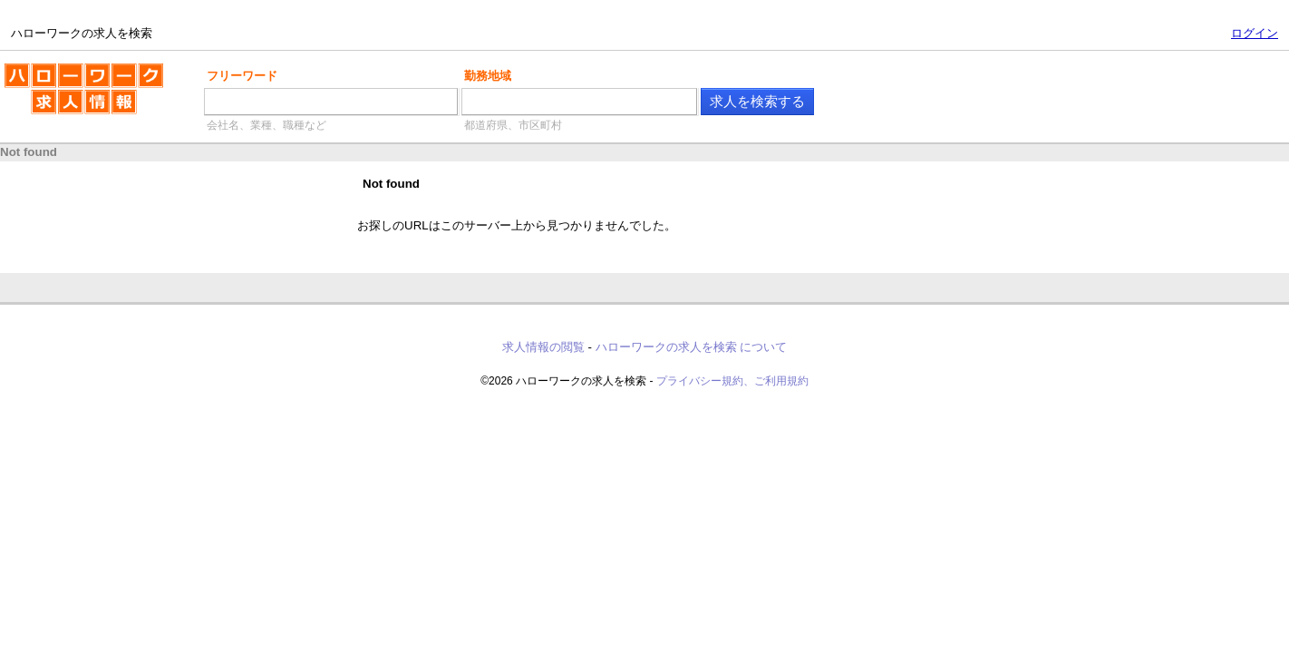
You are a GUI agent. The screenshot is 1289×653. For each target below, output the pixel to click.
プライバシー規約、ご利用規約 (732, 381)
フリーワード (242, 76)
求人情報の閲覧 (543, 347)
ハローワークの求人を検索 (84, 96)
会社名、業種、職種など (266, 125)
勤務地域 (487, 76)
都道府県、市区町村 (513, 125)
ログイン (1254, 33)
